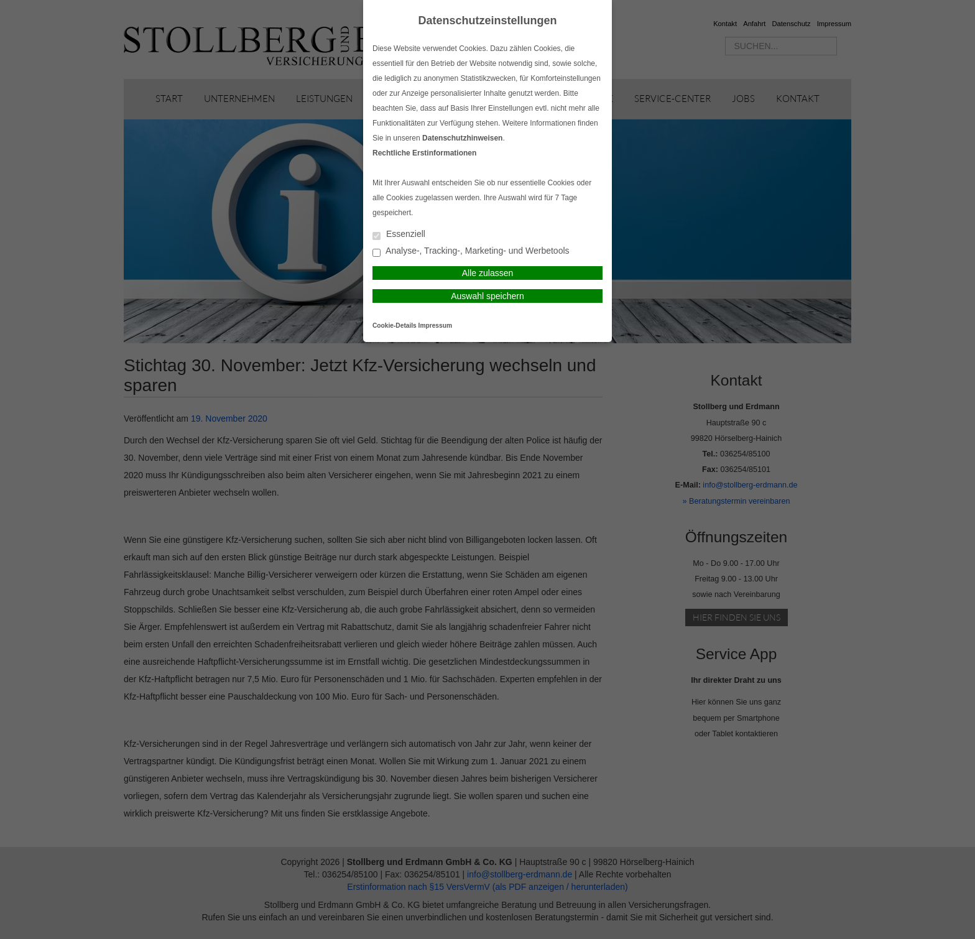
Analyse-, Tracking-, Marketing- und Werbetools (471, 251)
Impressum (435, 325)
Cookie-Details (394, 325)
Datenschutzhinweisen (462, 138)
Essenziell (398, 234)
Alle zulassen (488, 273)
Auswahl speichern (487, 296)
